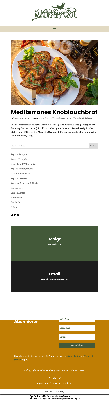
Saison (14, 202)
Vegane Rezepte (59, 113)
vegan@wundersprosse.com (54, 274)
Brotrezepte (17, 182)
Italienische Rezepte (21, 168)
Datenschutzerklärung (61, 378)
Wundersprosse (20, 113)
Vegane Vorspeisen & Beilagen (79, 113)
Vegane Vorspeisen (20, 154)
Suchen (93, 141)
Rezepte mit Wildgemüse (23, 159)
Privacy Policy (73, 351)
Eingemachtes (18, 187)
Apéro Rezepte (45, 113)
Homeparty (16, 192)
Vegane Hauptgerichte (22, 163)
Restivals (15, 197)
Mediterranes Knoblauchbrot (54, 107)
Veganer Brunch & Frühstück (25, 178)
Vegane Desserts (19, 173)
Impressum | (43, 378)
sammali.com (54, 239)
